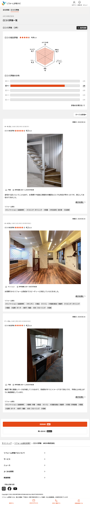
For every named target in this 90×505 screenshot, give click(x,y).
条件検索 (82, 28)
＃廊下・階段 (27, 308)
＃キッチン (30, 304)
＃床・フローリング (39, 308)
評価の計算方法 (78, 105)
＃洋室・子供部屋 (71, 404)
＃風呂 (37, 304)
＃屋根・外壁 (31, 404)
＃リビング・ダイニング (34, 210)
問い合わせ (45, 431)
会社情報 (6, 10)
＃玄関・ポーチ (16, 308)
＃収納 (49, 308)
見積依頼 (45, 424)
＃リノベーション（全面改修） (15, 210)
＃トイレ (44, 304)
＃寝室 (7, 308)
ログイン (74, 3)
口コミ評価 (15, 10)
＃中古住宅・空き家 (56, 210)
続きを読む (80, 202)
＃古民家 (66, 210)
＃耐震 (46, 210)
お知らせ (79, 3)
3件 (84, 86)
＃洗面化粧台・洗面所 (55, 304)
